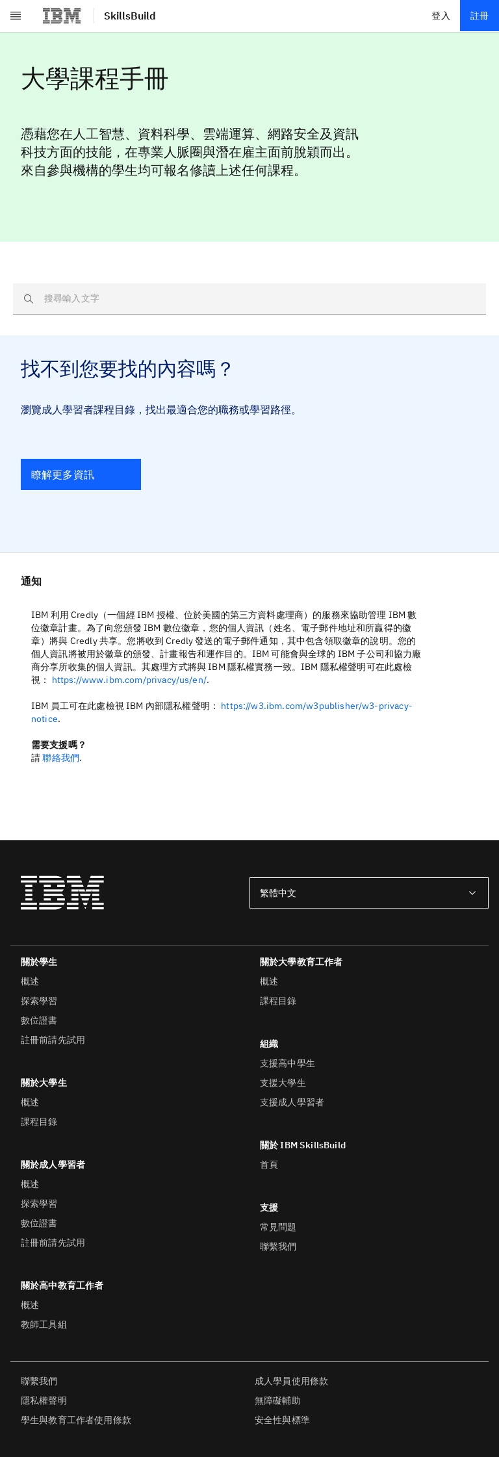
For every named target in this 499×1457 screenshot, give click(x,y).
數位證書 (39, 1020)
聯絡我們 (60, 758)
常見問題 (278, 1227)
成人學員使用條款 (291, 1381)
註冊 (479, 15)
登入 (440, 15)
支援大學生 (283, 1083)
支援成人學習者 (292, 1102)
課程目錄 (39, 1122)
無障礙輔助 (278, 1400)
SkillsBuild (130, 15)
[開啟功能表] (15, 15)
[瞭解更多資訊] (81, 474)
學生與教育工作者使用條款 (76, 1420)
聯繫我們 (278, 1246)
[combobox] (369, 893)
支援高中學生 (287, 1063)
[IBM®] (61, 15)
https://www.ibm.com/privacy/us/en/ (129, 680)
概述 (30, 981)
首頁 (269, 1164)
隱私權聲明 (44, 1400)
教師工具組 (44, 1324)
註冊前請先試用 (53, 1040)
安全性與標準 (282, 1420)
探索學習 (39, 1001)
